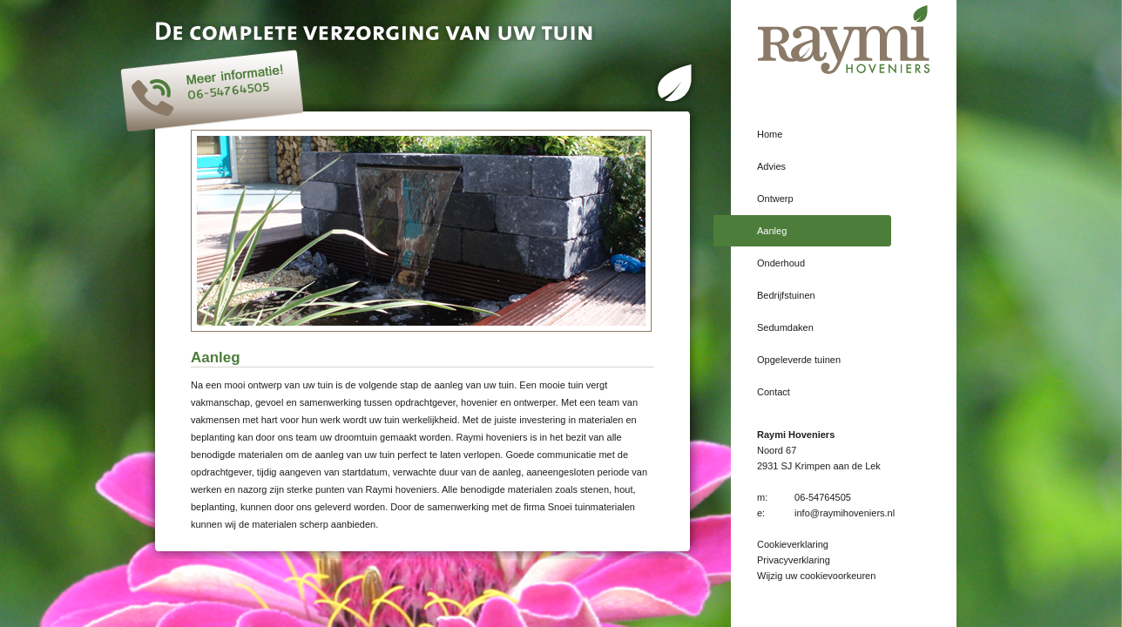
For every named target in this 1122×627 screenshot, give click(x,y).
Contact (773, 392)
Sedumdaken (785, 327)
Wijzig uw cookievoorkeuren (816, 575)
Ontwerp (775, 198)
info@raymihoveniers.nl (844, 513)
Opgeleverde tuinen (799, 359)
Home (769, 134)
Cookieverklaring (792, 544)
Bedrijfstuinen (786, 295)
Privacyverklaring (793, 560)
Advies (771, 166)
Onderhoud (781, 263)
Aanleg (772, 231)
